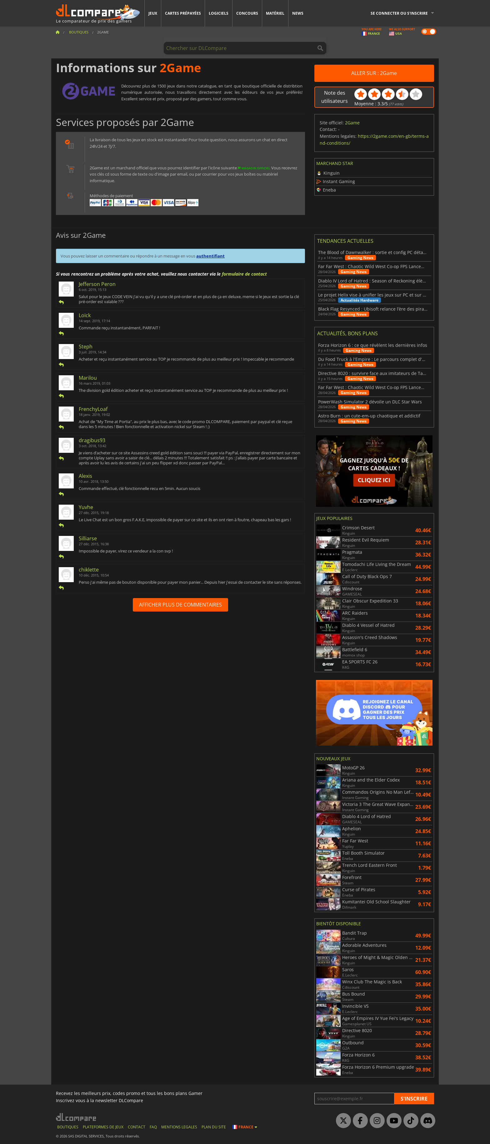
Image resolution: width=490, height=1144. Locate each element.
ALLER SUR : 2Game (374, 73)
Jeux (152, 13)
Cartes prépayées (183, 13)
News (297, 13)
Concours (247, 13)
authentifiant (210, 256)
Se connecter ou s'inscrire (399, 13)
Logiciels (218, 13)
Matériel (275, 13)
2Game (352, 123)
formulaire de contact (244, 274)
